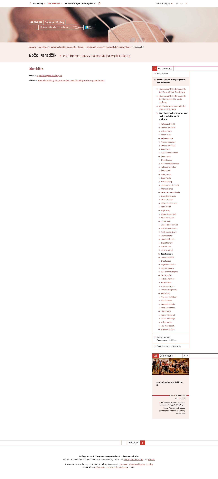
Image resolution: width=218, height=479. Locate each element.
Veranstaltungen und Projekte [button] (80, 3)
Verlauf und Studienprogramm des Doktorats (67, 47)
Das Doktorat (43, 47)
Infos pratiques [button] (164, 3)
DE (186, 3)
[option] (170, 388)
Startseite (32, 47)
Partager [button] (134, 442)
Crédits (150, 464)
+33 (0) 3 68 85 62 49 (133, 459)
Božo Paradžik (167, 254)
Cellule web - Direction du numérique (111, 467)
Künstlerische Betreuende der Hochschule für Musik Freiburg (108, 47)
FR (177, 3)
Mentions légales (137, 464)
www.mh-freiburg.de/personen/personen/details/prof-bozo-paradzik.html (71, 80)
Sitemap (123, 464)
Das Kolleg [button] (39, 3)
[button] (99, 3)
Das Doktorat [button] (55, 3)
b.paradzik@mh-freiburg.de (49, 75)
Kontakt (151, 459)
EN (181, 3)
